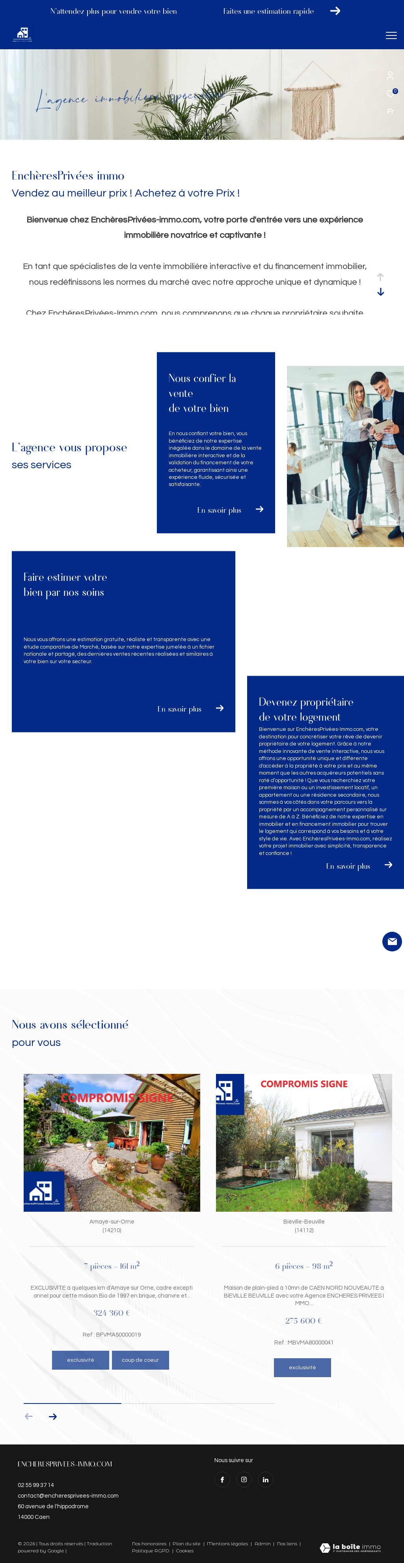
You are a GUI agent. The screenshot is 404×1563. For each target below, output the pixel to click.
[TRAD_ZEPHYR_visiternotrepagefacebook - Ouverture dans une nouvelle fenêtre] (222, 1479)
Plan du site (187, 1543)
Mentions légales (228, 1543)
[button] (52, 1416)
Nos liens (287, 1543)
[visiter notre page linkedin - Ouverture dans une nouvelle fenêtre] (266, 1479)
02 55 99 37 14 (36, 1485)
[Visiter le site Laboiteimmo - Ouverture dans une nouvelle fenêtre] (350, 1549)
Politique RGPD (150, 1551)
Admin (263, 1543)
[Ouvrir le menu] (391, 35)
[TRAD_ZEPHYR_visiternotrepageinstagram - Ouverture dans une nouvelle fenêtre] (244, 1479)
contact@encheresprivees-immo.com (68, 1496)
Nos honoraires (149, 1543)
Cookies (185, 1551)
